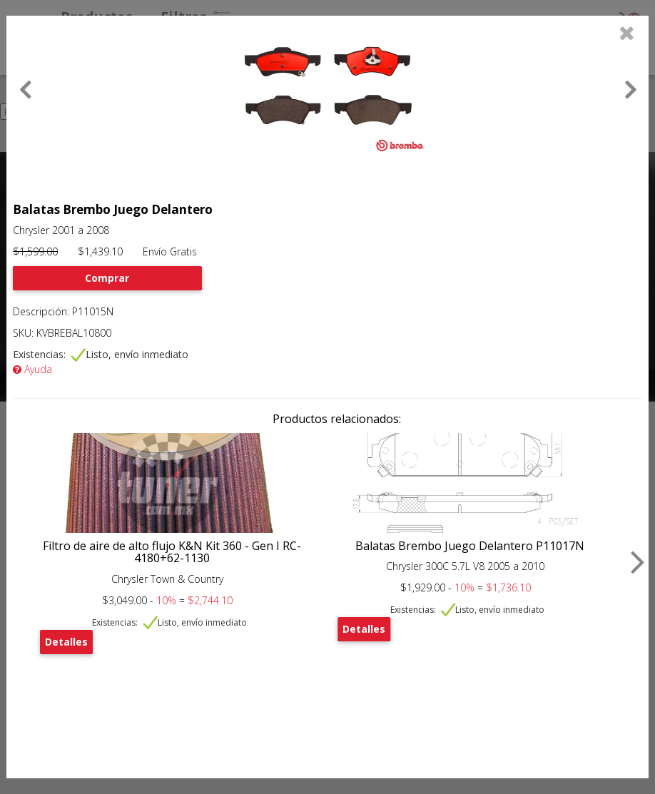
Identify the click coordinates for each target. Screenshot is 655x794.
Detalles (66, 641)
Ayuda (32, 369)
